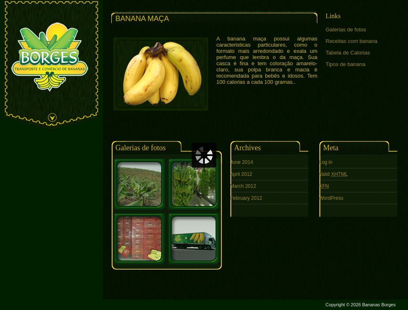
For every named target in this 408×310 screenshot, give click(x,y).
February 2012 (246, 198)
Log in (326, 162)
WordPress (331, 198)
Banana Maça (142, 18)
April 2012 (241, 174)
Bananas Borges (379, 304)
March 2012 (243, 186)
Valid (333, 174)
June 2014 (241, 162)
